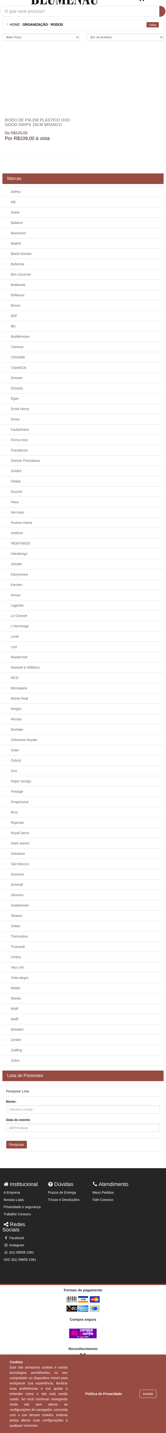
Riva (14, 812)
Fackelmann (20, 429)
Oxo (14, 771)
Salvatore (18, 854)
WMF (15, 1009)
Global (15, 481)
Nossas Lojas (14, 1200)
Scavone (17, 874)
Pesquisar (16, 1145)
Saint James (20, 843)
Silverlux (17, 895)
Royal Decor (20, 833)
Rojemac (17, 822)
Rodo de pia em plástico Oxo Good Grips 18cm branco (37, 122)
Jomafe (16, 564)
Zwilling (16, 1050)
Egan (15, 398)
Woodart (17, 1029)
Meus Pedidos (103, 1192)
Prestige (17, 791)
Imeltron (17, 533)
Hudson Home (21, 523)
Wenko (16, 998)
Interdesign (19, 554)
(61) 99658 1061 (19, 1252)
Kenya (15, 595)
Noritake (17, 729)
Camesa (17, 347)
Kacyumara (19, 574)
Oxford (16, 760)
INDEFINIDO (20, 543)
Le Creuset (19, 616)
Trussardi (18, 947)
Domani (16, 378)
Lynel (15, 636)
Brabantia (18, 285)
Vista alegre (20, 978)
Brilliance (18, 295)
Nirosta (16, 719)
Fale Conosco (102, 1200)
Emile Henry (20, 409)
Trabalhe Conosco (17, 1214)
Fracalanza (19, 450)
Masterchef (19, 657)
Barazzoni (18, 233)
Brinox (15, 305)
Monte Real (19, 698)
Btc (13, 326)
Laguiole (17, 605)
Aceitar (148, 1394)
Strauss (16, 916)
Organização (35, 24)
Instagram (14, 1245)
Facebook (14, 1238)
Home (14, 24)
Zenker (16, 1040)
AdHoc (16, 192)
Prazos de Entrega (62, 1192)
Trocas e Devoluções (64, 1200)
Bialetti (16, 243)
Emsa (15, 419)
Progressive (20, 802)
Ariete (15, 212)
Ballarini (17, 223)
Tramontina (19, 936)
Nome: (11, 1101)
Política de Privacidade (103, 1394)
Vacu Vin (17, 967)
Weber (16, 988)
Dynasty (17, 388)
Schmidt (17, 885)
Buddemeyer (20, 336)
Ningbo (16, 709)
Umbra (16, 957)
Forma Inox (19, 440)
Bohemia (17, 264)
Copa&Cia (18, 367)
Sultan (15, 926)
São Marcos (20, 864)
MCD (14, 678)
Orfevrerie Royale (24, 740)
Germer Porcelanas (25, 461)
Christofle (18, 357)
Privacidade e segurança (22, 1207)
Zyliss (15, 1060)
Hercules (17, 512)
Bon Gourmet (21, 274)
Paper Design (21, 781)
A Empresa (12, 1192)
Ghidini (16, 471)
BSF (14, 316)
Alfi (13, 202)
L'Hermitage (20, 626)
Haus (15, 502)
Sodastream (20, 905)
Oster (15, 750)
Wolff (14, 1019)
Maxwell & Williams (25, 667)
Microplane (19, 688)
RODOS (57, 24)
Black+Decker (21, 254)
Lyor (14, 647)
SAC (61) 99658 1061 (20, 1260)
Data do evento (18, 1120)
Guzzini (16, 492)
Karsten (16, 585)
